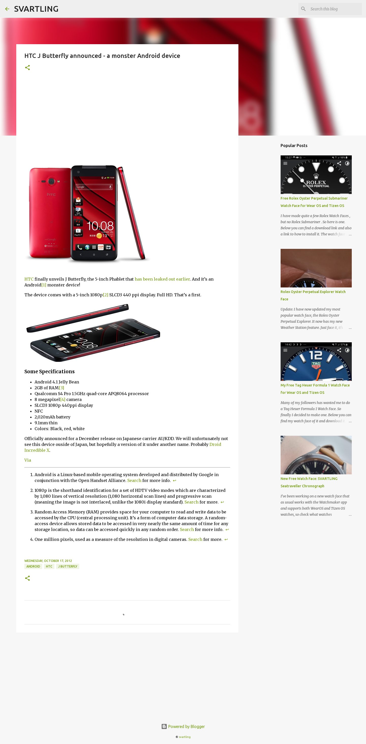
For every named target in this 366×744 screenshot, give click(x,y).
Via (27, 460)
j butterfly (67, 566)
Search (134, 480)
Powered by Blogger (183, 726)
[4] (62, 399)
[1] (43, 284)
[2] (105, 294)
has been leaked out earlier (162, 279)
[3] (61, 387)
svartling (185, 736)
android (33, 566)
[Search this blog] (335, 9)
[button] (27, 67)
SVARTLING (36, 8)
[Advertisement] (127, 117)
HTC (29, 279)
